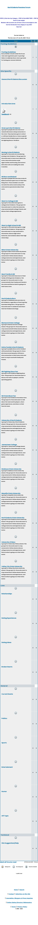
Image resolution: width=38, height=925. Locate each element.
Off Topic (5, 816)
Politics (4, 718)
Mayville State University (11, 493)
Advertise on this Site (23, 894)
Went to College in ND (10, 201)
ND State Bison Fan (9, 396)
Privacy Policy (22, 906)
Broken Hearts (7, 667)
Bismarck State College (11, 323)
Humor (4, 791)
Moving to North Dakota (11, 152)
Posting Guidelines (9, 44)
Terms (14, 906)
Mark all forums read (8, 862)
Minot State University (10, 250)
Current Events (7, 694)
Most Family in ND (8, 274)
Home (16, 889)
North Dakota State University (13, 518)
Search (22, 889)
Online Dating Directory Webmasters (19, 902)
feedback (5, 114)
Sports (4, 743)
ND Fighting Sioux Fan (10, 371)
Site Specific (6, 71)
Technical (5, 835)
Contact (11, 894)
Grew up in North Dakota (11, 128)
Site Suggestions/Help (10, 843)
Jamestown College (9, 445)
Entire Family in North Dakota (13, 347)
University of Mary (8, 542)
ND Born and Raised (9, 177)
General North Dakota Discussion (14, 79)
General (4, 686)
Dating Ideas (6, 642)
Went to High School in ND (11, 225)
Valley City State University (12, 566)
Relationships (7, 594)
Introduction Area (8, 104)
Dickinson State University (11, 469)
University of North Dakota (12, 420)
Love (3, 586)
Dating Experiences (9, 618)
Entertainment (7, 767)
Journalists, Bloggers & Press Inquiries (19, 898)
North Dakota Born (9, 298)
